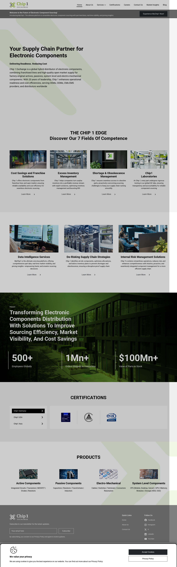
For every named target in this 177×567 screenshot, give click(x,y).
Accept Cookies (148, 552)
